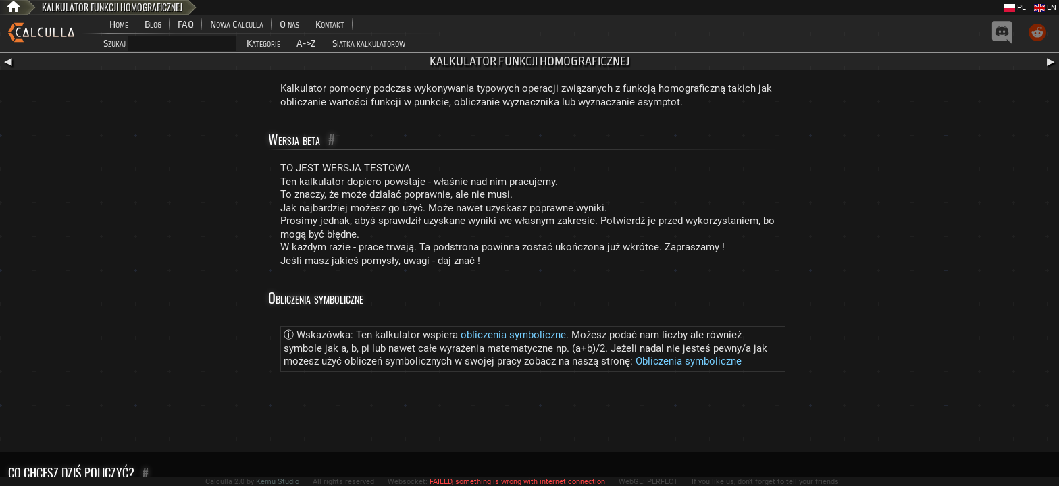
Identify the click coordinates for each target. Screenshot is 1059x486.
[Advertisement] (529, 414)
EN (1045, 7)
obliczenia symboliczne (513, 335)
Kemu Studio (277, 481)
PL (1015, 7)
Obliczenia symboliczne (689, 361)
